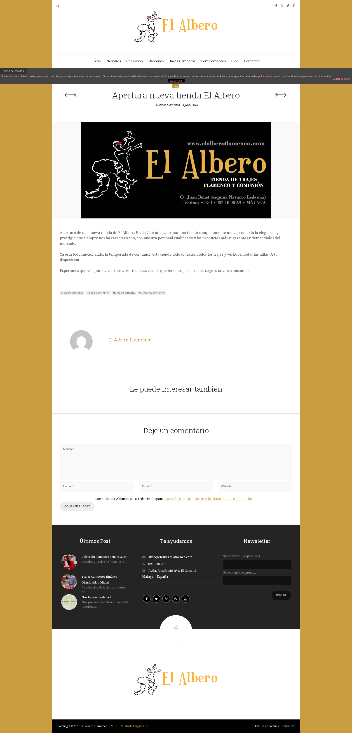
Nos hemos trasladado (97, 597)
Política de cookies (267, 726)
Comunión (134, 61)
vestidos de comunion (151, 292)
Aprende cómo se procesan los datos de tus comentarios (208, 499)
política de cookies (269, 76)
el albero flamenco (72, 292)
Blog (235, 61)
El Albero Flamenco (167, 105)
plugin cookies (341, 78)
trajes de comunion (98, 292)
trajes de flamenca (124, 292)
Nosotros (113, 61)
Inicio (97, 61)
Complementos (213, 61)
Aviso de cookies (13, 71)
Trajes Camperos (182, 61)
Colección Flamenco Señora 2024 (104, 557)
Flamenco (156, 61)
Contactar (252, 61)
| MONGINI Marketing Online (128, 726)
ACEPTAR (176, 80)
